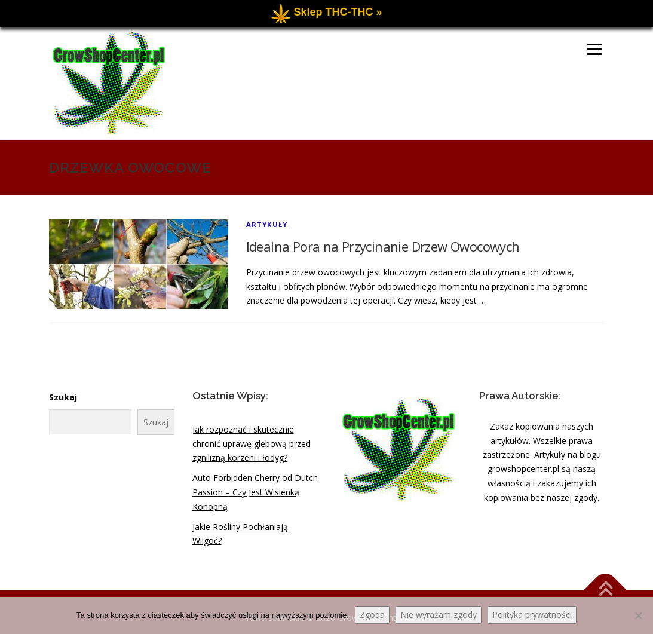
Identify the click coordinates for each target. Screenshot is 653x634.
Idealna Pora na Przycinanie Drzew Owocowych (383, 246)
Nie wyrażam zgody (438, 614)
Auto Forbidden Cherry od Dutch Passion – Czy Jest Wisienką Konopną (255, 492)
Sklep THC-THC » (337, 12)
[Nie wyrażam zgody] (638, 615)
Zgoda (372, 614)
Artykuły (267, 224)
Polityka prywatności (532, 614)
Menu (594, 49)
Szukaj (63, 397)
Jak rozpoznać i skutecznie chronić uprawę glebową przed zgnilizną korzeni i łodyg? (251, 444)
